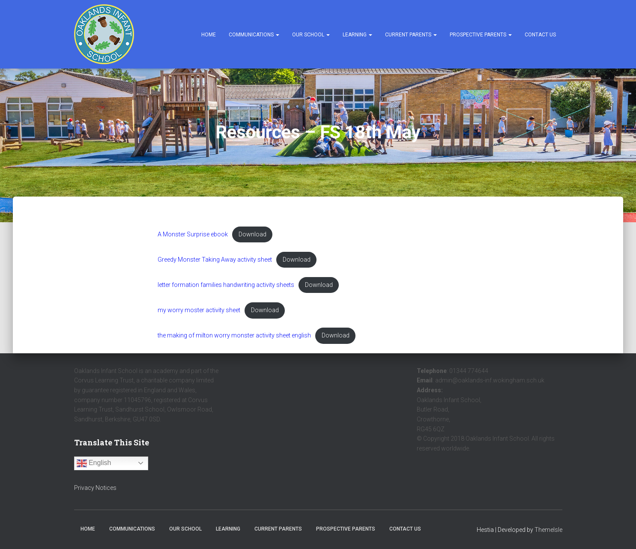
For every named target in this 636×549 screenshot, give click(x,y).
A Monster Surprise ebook (193, 234)
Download (254, 234)
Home (208, 35)
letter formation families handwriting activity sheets (227, 285)
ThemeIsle (548, 530)
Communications (254, 35)
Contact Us (540, 35)
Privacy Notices (95, 487)
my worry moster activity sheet (200, 310)
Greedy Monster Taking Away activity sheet (216, 259)
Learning (357, 35)
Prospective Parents (481, 35)
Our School (311, 35)
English (94, 463)
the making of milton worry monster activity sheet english (236, 336)
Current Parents (411, 35)
